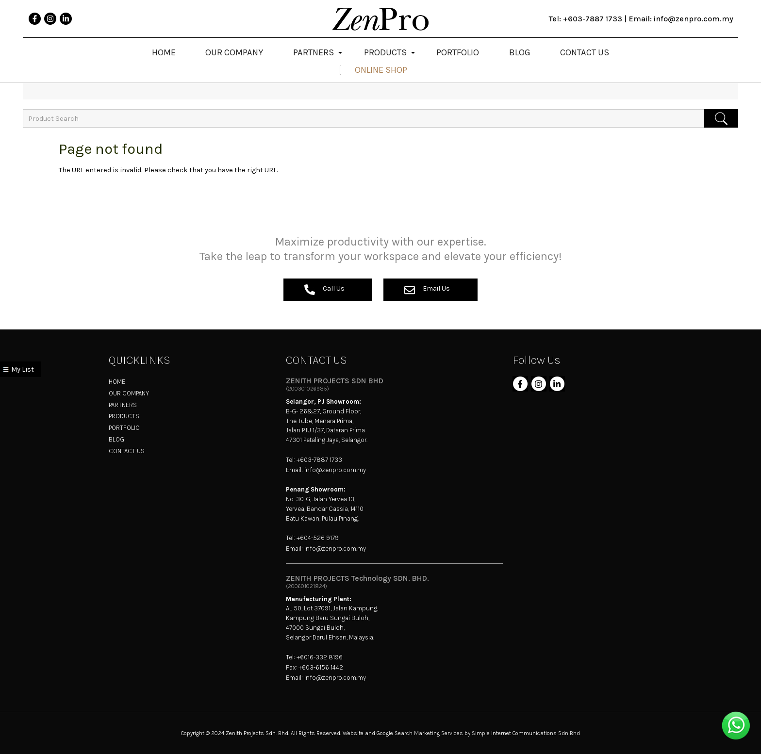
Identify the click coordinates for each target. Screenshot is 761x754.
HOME (117, 381)
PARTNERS (123, 405)
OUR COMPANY (129, 393)
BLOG (116, 439)
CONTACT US (127, 451)
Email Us (427, 289)
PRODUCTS (124, 416)
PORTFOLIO (124, 427)
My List (22, 369)
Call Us (324, 289)
